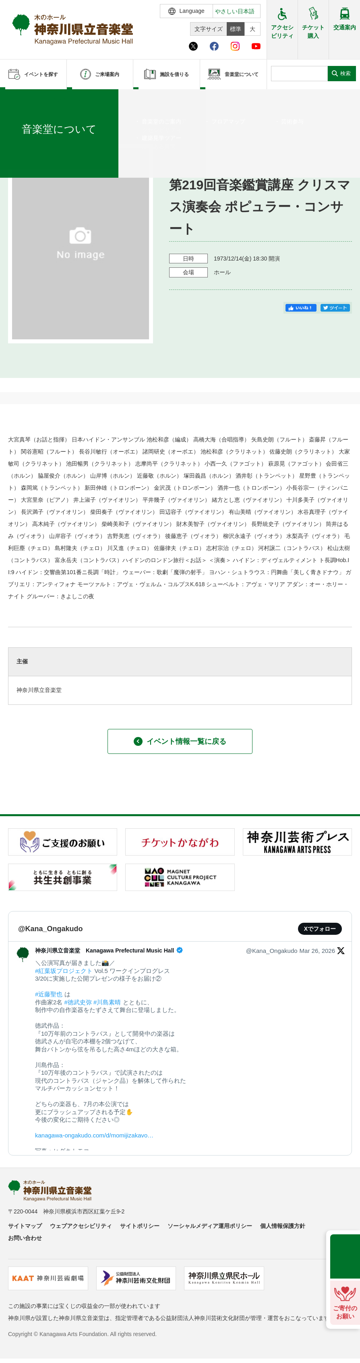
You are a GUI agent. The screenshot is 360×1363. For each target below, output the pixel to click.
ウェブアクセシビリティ (81, 1226)
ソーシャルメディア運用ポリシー (210, 1226)
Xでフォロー (320, 929)
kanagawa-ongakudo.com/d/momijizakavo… (94, 1135)
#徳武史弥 (78, 1002)
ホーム (19, 99)
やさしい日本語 (234, 11)
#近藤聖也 (48, 994)
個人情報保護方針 (282, 1226)
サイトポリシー (139, 1226)
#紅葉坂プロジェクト (64, 970)
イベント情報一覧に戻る (180, 741)
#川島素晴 (107, 1002)
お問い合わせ (25, 1238)
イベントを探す (50, 99)
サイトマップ (25, 1226)
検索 (345, 73)
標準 (235, 29)
